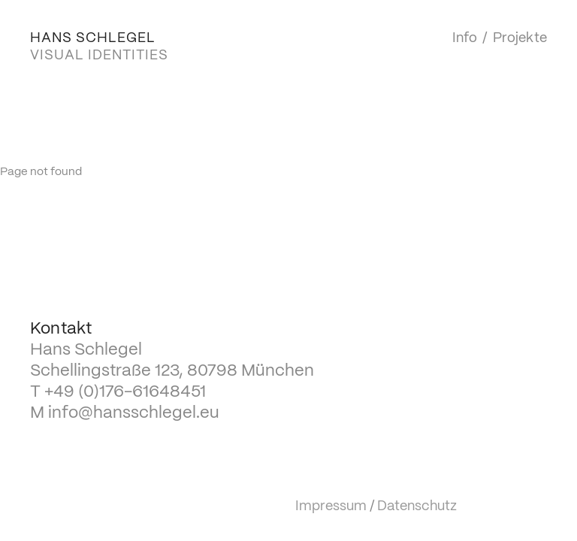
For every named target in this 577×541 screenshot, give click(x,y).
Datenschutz (417, 506)
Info (465, 38)
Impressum (331, 506)
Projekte (520, 38)
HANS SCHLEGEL (93, 38)
